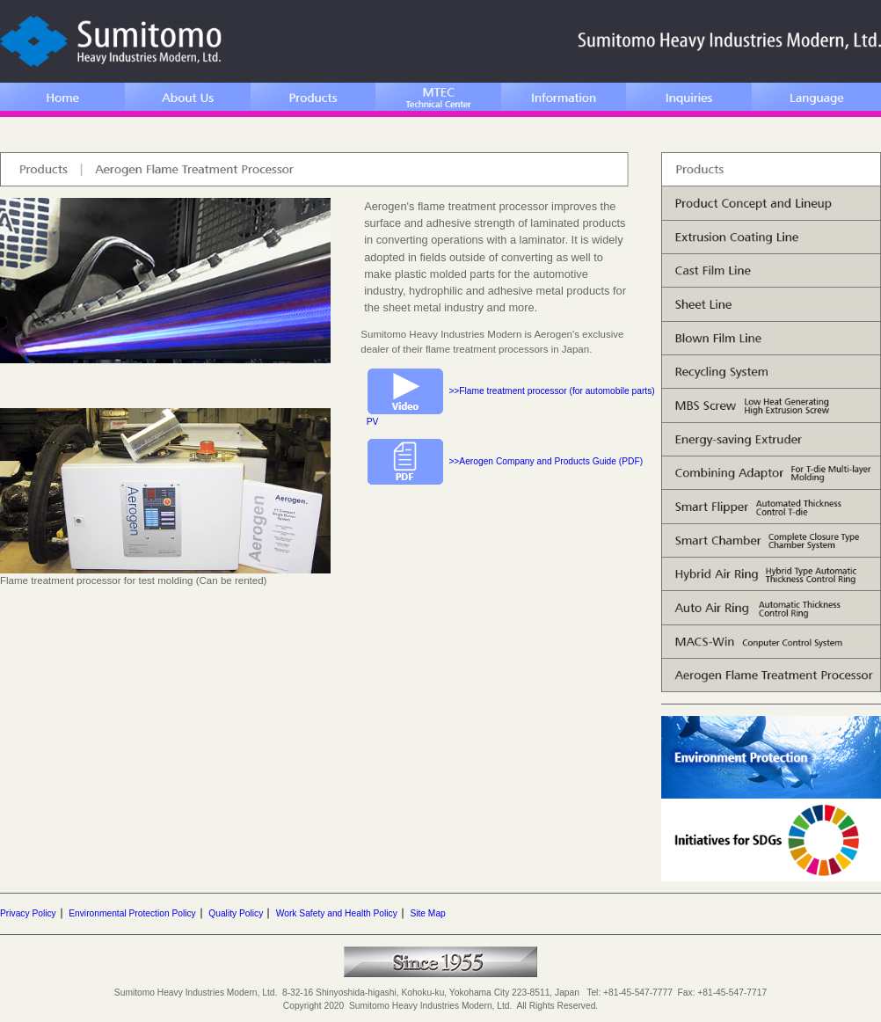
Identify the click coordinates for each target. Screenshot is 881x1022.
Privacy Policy (28, 913)
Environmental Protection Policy (132, 913)
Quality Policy (235, 913)
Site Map (427, 913)
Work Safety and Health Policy (336, 913)
